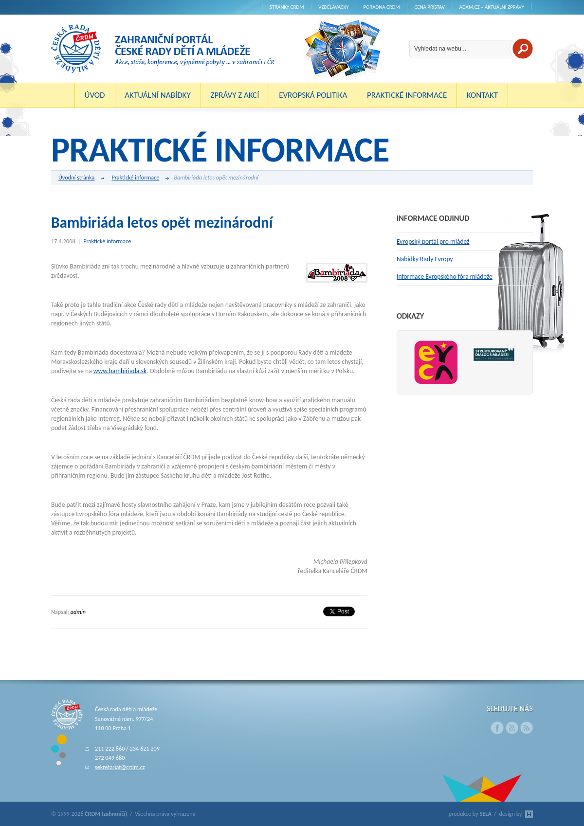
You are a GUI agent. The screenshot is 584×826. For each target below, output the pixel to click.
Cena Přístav (429, 7)
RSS (526, 727)
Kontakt (482, 95)
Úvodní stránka (81, 178)
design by (516, 813)
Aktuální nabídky (158, 95)
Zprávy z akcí (234, 95)
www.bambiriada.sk (120, 371)
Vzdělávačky (333, 7)
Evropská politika (313, 95)
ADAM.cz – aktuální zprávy (491, 7)
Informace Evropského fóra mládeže (445, 276)
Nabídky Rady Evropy (425, 259)
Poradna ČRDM (381, 7)
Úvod (95, 95)
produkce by (470, 813)
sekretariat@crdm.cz (120, 767)
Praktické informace (407, 95)
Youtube (512, 727)
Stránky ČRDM (287, 7)
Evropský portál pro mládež (433, 241)
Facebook (497, 727)
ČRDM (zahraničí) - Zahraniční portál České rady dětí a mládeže (163, 48)
